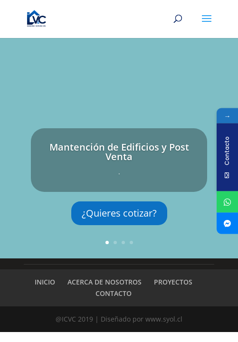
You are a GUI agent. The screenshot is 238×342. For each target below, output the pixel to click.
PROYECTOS (173, 281)
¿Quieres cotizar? (119, 213)
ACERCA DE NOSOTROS (104, 281)
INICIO (45, 281)
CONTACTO (113, 293)
